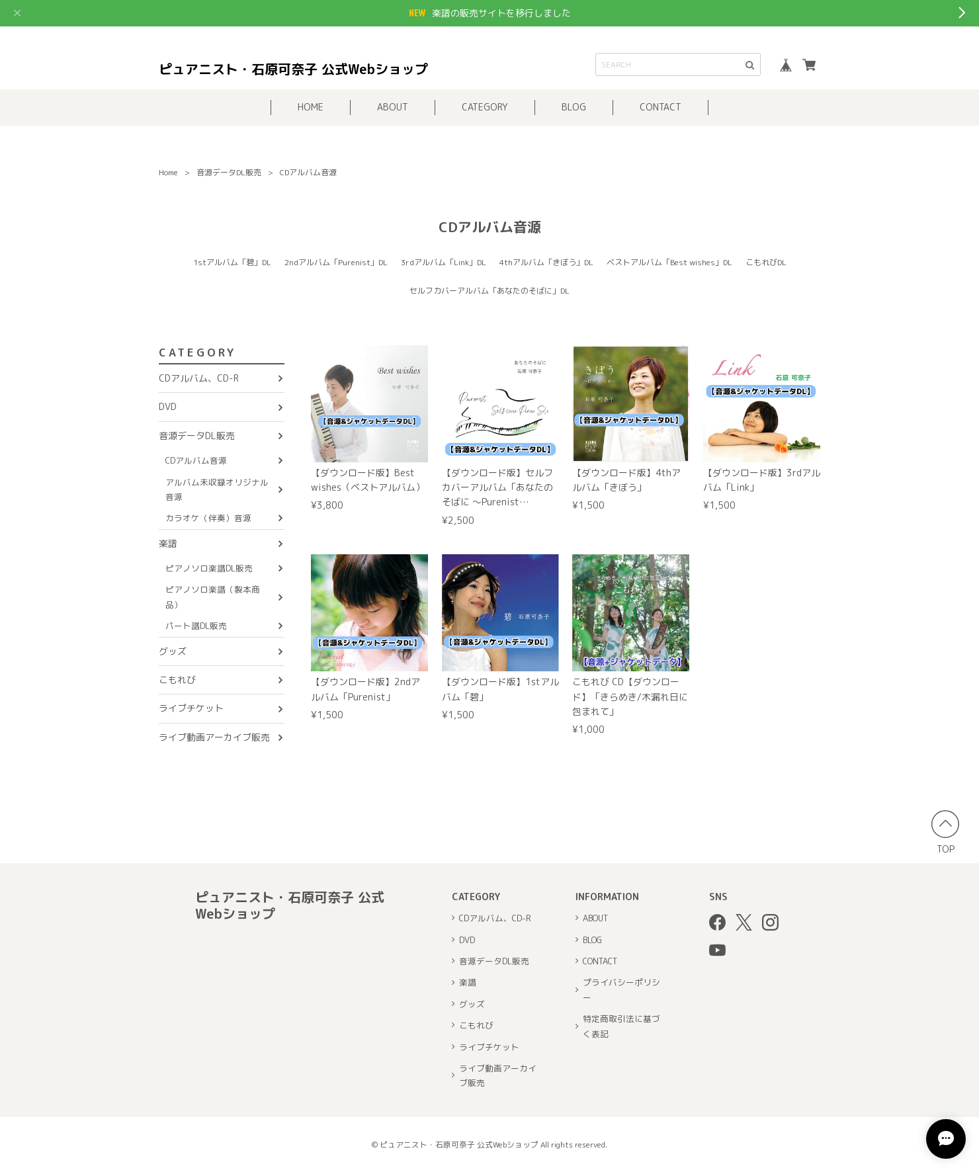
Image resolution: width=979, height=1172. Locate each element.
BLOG (574, 107)
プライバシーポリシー (621, 989)
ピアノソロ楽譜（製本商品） (212, 596)
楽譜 (168, 543)
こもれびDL (766, 262)
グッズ (173, 651)
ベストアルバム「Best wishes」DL (669, 262)
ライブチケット (191, 708)
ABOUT (392, 107)
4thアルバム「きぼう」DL (546, 262)
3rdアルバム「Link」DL (443, 262)
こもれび (177, 679)
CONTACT (660, 107)
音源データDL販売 (228, 172)
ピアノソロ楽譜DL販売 (209, 568)
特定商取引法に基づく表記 (621, 1026)
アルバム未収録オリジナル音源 (217, 489)
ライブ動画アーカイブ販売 (214, 737)
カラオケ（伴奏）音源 (208, 518)
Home (168, 172)
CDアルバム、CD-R (199, 378)
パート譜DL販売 (196, 626)
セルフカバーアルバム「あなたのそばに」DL (489, 290)
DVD (168, 406)
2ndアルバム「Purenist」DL (336, 262)
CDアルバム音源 (196, 460)
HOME (310, 107)
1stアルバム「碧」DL (232, 262)
